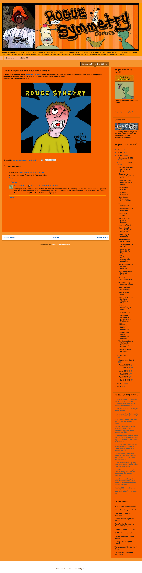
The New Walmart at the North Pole (126, 169)
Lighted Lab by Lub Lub (125, 529)
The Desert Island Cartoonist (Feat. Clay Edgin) (126, 343)
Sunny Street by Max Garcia (124, 542)
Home (56, 237)
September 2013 (126, 360)
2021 (120, 149)
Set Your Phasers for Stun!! (126, 209)
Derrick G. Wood (20, 186)
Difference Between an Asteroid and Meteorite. (125, 318)
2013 (120, 155)
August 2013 (125, 365)
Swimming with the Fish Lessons (125, 220)
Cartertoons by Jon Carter (126, 510)
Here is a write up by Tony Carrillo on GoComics (126, 300)
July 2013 (123, 368)
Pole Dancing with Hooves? (125, 288)
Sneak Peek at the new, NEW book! (125, 182)
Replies (14, 182)
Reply (11, 178)
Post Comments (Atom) (61, 244)
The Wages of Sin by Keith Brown (126, 548)
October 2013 (125, 355)
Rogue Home (10, 58)
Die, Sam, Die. (124, 312)
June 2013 (124, 371)
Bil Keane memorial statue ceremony (124, 326)
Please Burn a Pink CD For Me (125, 251)
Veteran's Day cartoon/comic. (126, 283)
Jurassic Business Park (125, 279)
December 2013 (126, 158)
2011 (119, 387)
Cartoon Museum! (123, 193)
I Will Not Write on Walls (125, 350)
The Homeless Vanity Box (124, 205)
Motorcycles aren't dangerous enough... (124, 335)
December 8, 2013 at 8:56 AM (31, 172)
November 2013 (126, 163)
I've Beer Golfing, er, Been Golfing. (126, 266)
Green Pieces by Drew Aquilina (124, 519)
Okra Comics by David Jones (124, 537)
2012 (120, 384)
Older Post (102, 237)
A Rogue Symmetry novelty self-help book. (125, 258)
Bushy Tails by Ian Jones (125, 506)
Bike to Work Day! (124, 293)
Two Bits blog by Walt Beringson (124, 553)
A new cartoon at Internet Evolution (126, 273)
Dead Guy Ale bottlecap (124, 235)
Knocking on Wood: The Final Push (126, 176)
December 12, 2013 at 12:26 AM (44, 186)
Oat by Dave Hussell (123, 533)
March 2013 (125, 380)
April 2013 (124, 377)
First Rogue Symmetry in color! (125, 307)
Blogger (86, 569)
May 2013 (124, 374)
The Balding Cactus (123, 188)
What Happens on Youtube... (125, 240)
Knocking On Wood (33, 74)
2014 (120, 152)
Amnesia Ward (125, 225)
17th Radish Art (23, 58)
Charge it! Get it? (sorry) (126, 245)
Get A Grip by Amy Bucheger (123, 514)
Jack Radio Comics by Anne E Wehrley (124, 525)
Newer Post (9, 237)
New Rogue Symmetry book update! (125, 199)
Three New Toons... (123, 214)
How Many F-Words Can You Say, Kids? (126, 230)
